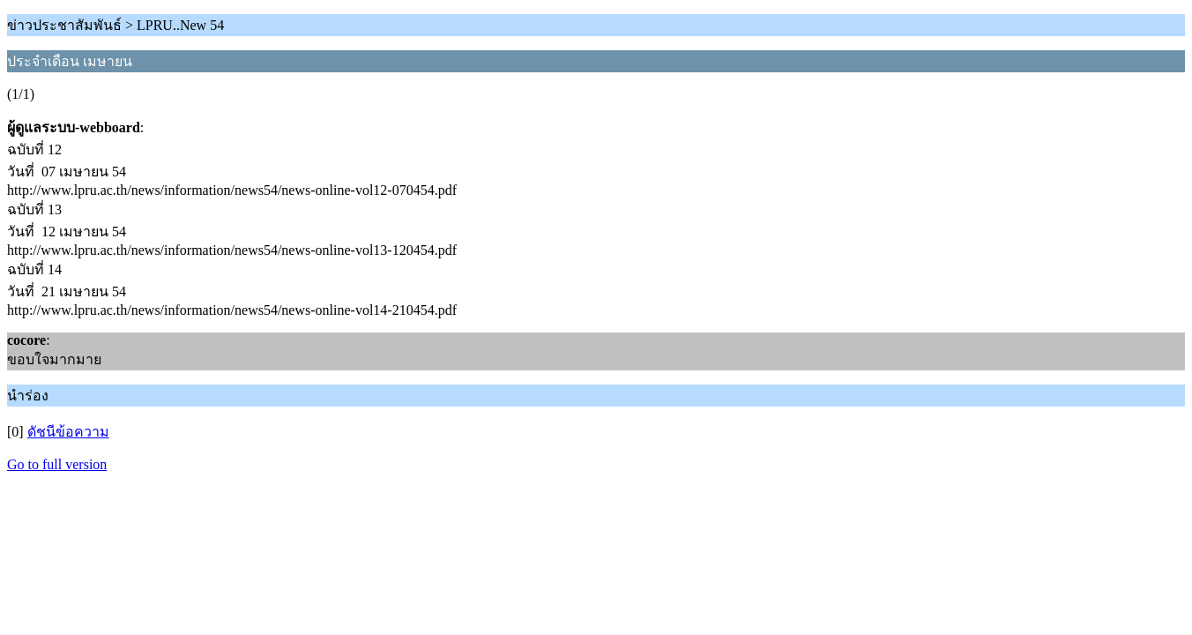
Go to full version (57, 464)
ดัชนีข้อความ (68, 431)
